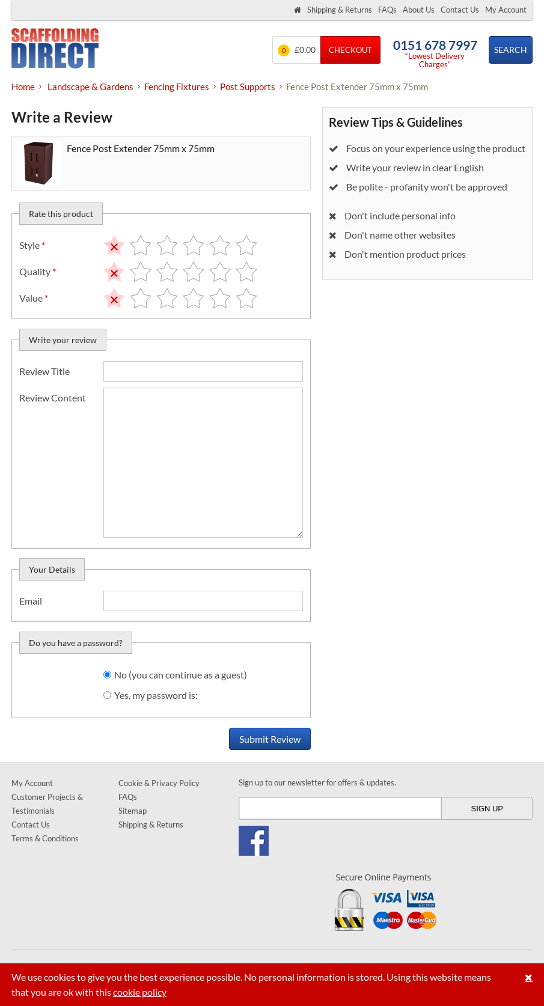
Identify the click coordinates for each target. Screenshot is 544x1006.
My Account (506, 9)
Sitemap (132, 810)
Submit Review (270, 739)
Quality (37, 271)
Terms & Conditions (45, 838)
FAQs (387, 9)
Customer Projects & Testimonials (47, 803)
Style (32, 245)
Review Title (44, 371)
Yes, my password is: (156, 695)
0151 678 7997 (435, 45)
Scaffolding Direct (55, 49)
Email (30, 600)
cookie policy (140, 992)
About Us (419, 9)
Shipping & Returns (339, 9)
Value (33, 297)
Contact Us (460, 9)
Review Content (52, 397)
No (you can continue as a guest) (180, 674)
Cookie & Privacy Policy (159, 783)
